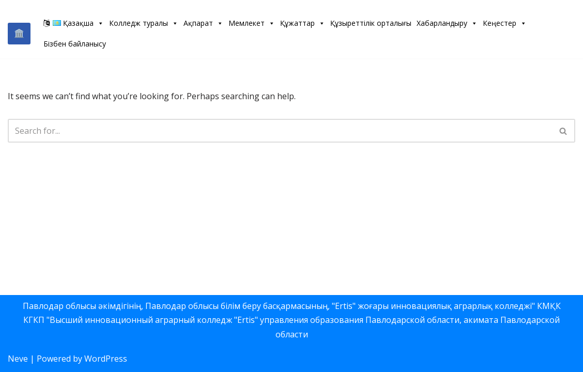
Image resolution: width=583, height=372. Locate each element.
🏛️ (19, 33)
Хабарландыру (447, 23)
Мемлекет (251, 23)
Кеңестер (505, 23)
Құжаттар (302, 23)
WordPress (105, 358)
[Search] (280, 131)
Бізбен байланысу (74, 44)
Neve (18, 358)
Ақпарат (203, 23)
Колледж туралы (143, 23)
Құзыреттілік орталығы (370, 23)
